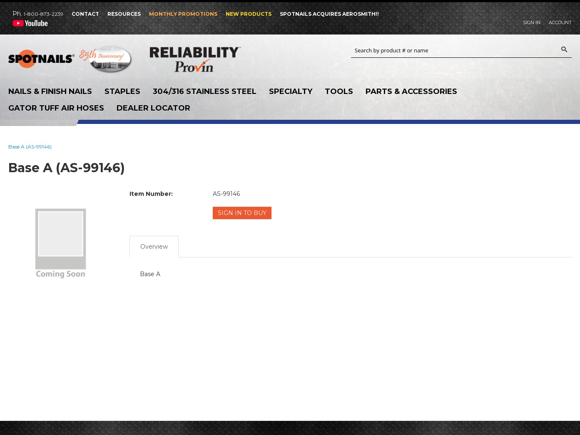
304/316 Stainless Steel (204, 91)
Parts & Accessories (411, 91)
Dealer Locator (153, 108)
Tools (339, 91)
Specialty (290, 91)
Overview (154, 246)
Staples (122, 91)
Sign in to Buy (242, 213)
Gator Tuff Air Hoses (56, 108)
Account (560, 22)
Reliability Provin (212, 59)
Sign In (531, 22)
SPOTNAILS (70, 61)
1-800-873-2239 (43, 14)
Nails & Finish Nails (50, 91)
